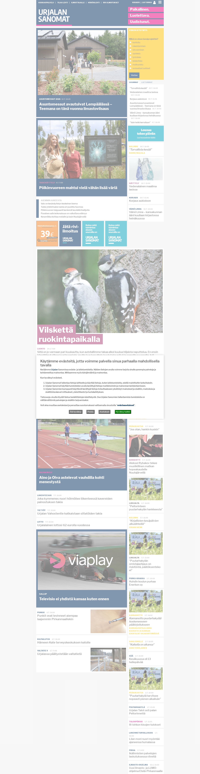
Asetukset (104, 412)
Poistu (90, 412)
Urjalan (54, 369)
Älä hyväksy (75, 412)
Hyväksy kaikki (123, 412)
